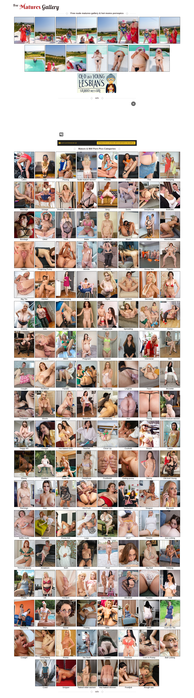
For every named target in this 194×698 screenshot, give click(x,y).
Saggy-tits (24, 447)
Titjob (107, 298)
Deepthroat (149, 208)
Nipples (24, 268)
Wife (107, 627)
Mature (87, 567)
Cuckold (128, 447)
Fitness (149, 537)
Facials (66, 388)
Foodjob (129, 686)
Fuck (149, 238)
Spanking (24, 627)
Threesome (149, 328)
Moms (66, 507)
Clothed (128, 358)
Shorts (45, 418)
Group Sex (149, 268)
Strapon (149, 507)
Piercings (24, 507)
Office (24, 358)
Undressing (66, 298)
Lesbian (87, 388)
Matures (35, 7)
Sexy (107, 208)
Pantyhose (87, 477)
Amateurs (45, 567)
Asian (128, 268)
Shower (107, 358)
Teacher (87, 447)
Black (128, 238)
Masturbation (170, 238)
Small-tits (107, 238)
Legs (87, 537)
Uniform (128, 298)
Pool (108, 567)
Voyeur (87, 597)
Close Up (107, 447)
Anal (170, 597)
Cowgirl (24, 657)
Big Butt (149, 567)
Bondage (24, 238)
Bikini (66, 358)
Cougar (45, 447)
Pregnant (87, 358)
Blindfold (128, 597)
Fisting (87, 627)
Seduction (128, 507)
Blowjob (45, 358)
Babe (87, 238)
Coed (45, 686)
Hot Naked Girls (66, 447)
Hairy (87, 298)
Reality (66, 328)
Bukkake (170, 208)
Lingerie (128, 388)
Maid (149, 627)
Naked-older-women (87, 686)
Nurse (66, 627)
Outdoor (45, 477)
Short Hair (87, 208)
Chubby (107, 268)
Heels (128, 179)
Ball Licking (170, 657)
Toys (45, 627)
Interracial (149, 358)
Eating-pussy (128, 477)
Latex (24, 179)
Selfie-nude (24, 537)
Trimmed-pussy (24, 567)
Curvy (170, 328)
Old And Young (170, 477)
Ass (128, 418)
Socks (128, 208)
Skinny (149, 477)
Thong (149, 418)
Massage (24, 208)
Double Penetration (66, 208)
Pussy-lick (66, 537)
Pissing (66, 179)
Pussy (66, 657)
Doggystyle (107, 328)
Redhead (45, 388)
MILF (128, 537)
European (128, 627)
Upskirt (107, 657)
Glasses (170, 298)
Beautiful (87, 418)
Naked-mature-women (170, 418)
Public (24, 597)
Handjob (66, 597)
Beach (149, 447)
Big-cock (170, 507)
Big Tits (24, 298)
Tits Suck (87, 657)
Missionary (107, 418)
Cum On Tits (170, 627)
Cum (129, 567)
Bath (66, 567)
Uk (45, 597)
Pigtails (170, 268)
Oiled (45, 238)
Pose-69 (66, 477)
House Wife (107, 507)
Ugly (45, 179)
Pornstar (128, 657)
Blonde (87, 268)
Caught (24, 388)
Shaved (87, 328)
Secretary (149, 298)
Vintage (45, 208)
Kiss (45, 507)
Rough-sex (149, 686)
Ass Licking (170, 537)
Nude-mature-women (87, 179)
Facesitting (107, 388)
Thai (149, 179)
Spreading (128, 328)
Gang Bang (45, 657)
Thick (66, 238)
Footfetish (107, 477)
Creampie (24, 418)
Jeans (66, 268)
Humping (170, 179)
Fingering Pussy (45, 268)
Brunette (170, 388)
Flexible (107, 179)
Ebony (24, 477)
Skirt (170, 358)
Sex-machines (107, 597)
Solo (45, 328)
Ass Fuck (87, 507)
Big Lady (107, 537)
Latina (170, 447)
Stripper (66, 686)
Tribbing (170, 567)
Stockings (66, 418)
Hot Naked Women (108, 686)
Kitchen (45, 298)
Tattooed (45, 537)
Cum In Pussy (149, 657)
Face (149, 388)
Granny (24, 328)
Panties (149, 597)
